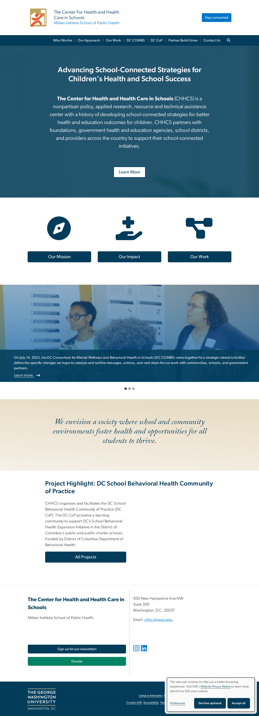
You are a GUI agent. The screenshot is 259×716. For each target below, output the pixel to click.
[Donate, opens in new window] (77, 661)
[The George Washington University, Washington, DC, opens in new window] (42, 699)
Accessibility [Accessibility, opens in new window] (151, 702)
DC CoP (157, 40)
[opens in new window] (136, 651)
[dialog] (211, 695)
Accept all (239, 703)
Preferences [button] (177, 703)
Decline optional (210, 703)
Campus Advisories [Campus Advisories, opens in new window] (151, 695)
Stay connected (216, 17)
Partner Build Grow (183, 40)
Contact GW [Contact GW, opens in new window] (134, 702)
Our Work (113, 40)
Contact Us (212, 40)
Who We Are (62, 40)
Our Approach (89, 40)
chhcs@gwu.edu (158, 620)
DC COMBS (136, 40)
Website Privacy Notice (215, 686)
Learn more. (24, 375)
